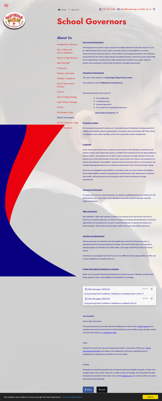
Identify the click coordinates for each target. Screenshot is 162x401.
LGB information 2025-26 (97, 289)
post (102, 389)
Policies (60, 91)
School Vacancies (64, 127)
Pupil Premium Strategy (67, 102)
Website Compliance (66, 78)
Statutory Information (66, 73)
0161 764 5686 (107, 9)
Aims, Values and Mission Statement (65, 51)
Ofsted (60, 107)
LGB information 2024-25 (97, 298)
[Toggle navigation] (6, 5)
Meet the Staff (63, 63)
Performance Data (65, 112)
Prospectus (62, 68)
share (88, 389)
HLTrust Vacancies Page (67, 122)
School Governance (65, 117)
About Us (75, 9)
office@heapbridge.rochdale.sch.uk (134, 9)
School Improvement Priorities (66, 85)
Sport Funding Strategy (67, 96)
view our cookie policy (72, 398)
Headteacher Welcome (67, 44)
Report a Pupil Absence (67, 57)
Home (62, 9)
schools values (143, 326)
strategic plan (127, 376)
